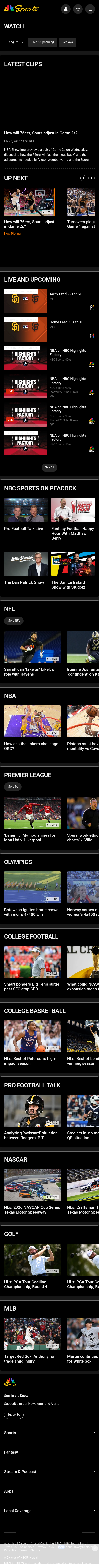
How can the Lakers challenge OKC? (31, 746)
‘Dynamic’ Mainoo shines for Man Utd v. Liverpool (29, 837)
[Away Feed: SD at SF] (25, 301)
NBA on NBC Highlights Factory (68, 352)
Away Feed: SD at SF (66, 294)
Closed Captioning (42, 1543)
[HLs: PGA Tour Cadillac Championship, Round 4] (32, 1259)
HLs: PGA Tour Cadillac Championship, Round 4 (25, 1284)
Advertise (10, 1543)
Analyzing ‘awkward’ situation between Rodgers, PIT (31, 1135)
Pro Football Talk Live (23, 528)
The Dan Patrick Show (24, 582)
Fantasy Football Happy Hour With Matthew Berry (72, 533)
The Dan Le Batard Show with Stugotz (68, 585)
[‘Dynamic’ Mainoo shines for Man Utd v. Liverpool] (32, 813)
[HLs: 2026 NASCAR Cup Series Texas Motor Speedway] (32, 1185)
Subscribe (13, 1414)
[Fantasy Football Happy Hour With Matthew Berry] (73, 510)
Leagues (15, 42)
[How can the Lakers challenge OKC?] (32, 721)
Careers (23, 1543)
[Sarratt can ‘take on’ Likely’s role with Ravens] (32, 647)
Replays (67, 42)
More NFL (13, 620)
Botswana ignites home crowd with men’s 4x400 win (31, 912)
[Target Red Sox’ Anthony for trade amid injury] (32, 1334)
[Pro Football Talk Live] (25, 510)
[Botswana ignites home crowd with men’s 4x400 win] (32, 887)
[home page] (21, 9)
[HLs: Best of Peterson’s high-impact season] (32, 1036)
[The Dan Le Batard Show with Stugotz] (73, 564)
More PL (12, 786)
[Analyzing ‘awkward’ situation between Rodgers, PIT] (32, 1111)
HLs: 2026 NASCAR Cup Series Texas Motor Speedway (32, 1210)
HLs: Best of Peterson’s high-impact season (30, 1061)
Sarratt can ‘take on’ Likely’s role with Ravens (29, 671)
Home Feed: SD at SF (66, 322)
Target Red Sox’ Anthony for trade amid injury (29, 1359)
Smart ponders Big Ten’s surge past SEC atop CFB (31, 986)
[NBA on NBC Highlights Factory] (25, 358)
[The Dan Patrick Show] (25, 564)
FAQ (59, 1543)
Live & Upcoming (43, 42)
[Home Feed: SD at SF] (25, 329)
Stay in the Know (16, 1396)
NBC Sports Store (75, 1543)
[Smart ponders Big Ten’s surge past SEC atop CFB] (32, 962)
